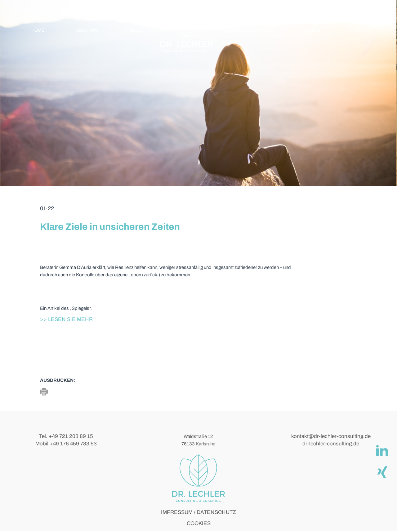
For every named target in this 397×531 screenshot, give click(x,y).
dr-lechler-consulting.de (330, 444)
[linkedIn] (381, 450)
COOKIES (199, 523)
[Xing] (381, 471)
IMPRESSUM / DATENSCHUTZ (198, 512)
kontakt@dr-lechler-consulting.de (331, 436)
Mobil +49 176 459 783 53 (66, 444)
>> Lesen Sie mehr (66, 319)
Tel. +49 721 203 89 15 (66, 436)
